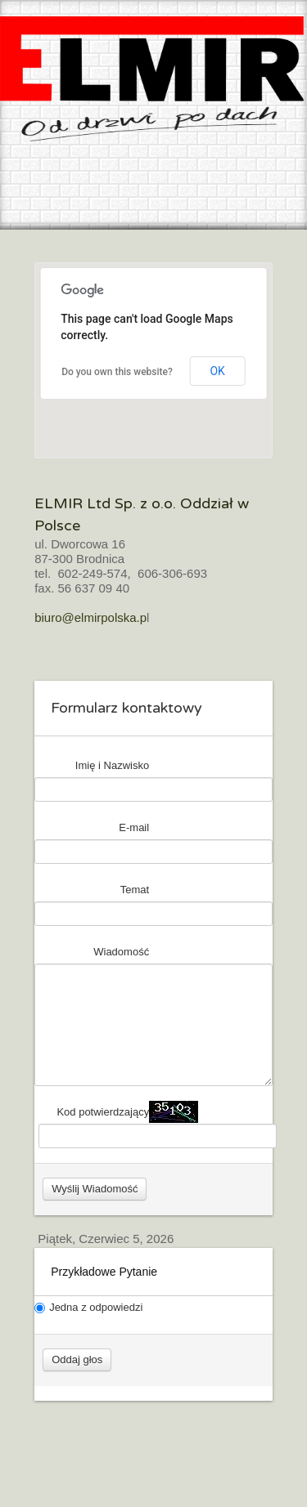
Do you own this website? (117, 372)
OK (217, 371)
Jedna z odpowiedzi (88, 1307)
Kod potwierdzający (102, 1112)
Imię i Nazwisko (112, 765)
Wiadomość (121, 952)
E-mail (134, 827)
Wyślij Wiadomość (95, 1189)
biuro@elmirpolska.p (90, 617)
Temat (134, 889)
